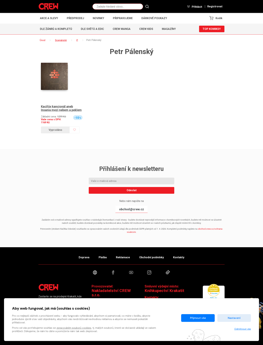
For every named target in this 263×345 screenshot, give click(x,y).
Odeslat (132, 190)
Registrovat (214, 6)
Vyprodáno (55, 129)
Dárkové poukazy (154, 18)
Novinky (98, 18)
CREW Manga (121, 29)
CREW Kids (146, 29)
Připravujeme (123, 18)
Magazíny (169, 29)
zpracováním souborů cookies (74, 328)
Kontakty (178, 257)
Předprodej (75, 18)
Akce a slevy (49, 18)
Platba (103, 257)
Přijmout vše (198, 318)
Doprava (84, 257)
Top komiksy (212, 29)
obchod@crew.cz (131, 209)
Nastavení (234, 318)
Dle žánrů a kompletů (56, 29)
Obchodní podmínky (151, 257)
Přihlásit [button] (194, 6)
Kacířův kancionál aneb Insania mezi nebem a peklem (61, 108)
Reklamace (123, 257)
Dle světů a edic (92, 29)
